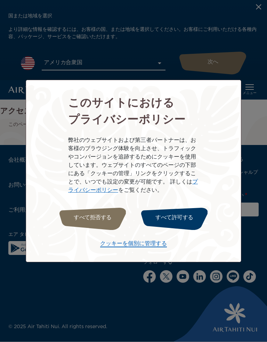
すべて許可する (174, 217)
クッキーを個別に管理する (133, 243)
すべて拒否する (93, 217)
